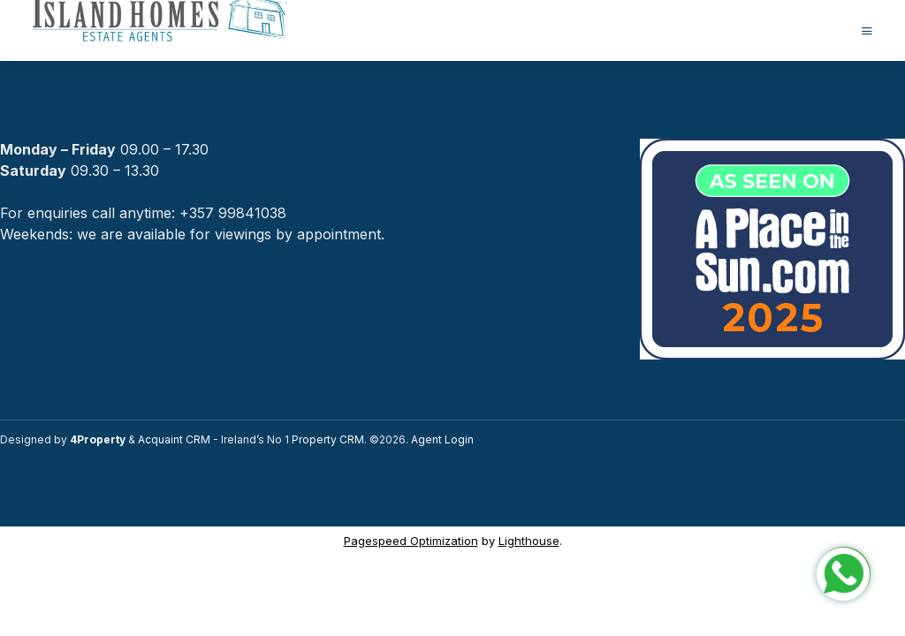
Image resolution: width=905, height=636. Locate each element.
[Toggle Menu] (867, 30)
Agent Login (442, 439)
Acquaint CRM (174, 439)
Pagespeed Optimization (411, 541)
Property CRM (328, 439)
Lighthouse (528, 541)
